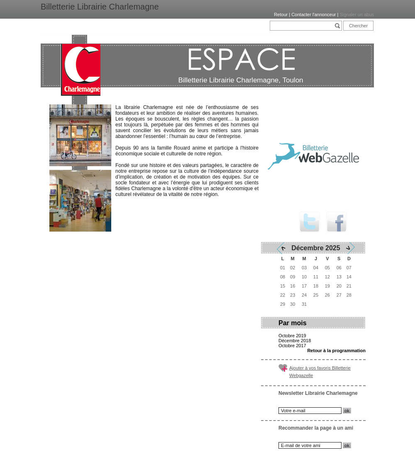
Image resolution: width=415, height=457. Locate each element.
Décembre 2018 (294, 340)
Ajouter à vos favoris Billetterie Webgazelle (320, 371)
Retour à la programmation (336, 350)
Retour (281, 14)
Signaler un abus (356, 14)
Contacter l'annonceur (313, 14)
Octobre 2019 (292, 335)
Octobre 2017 (292, 345)
